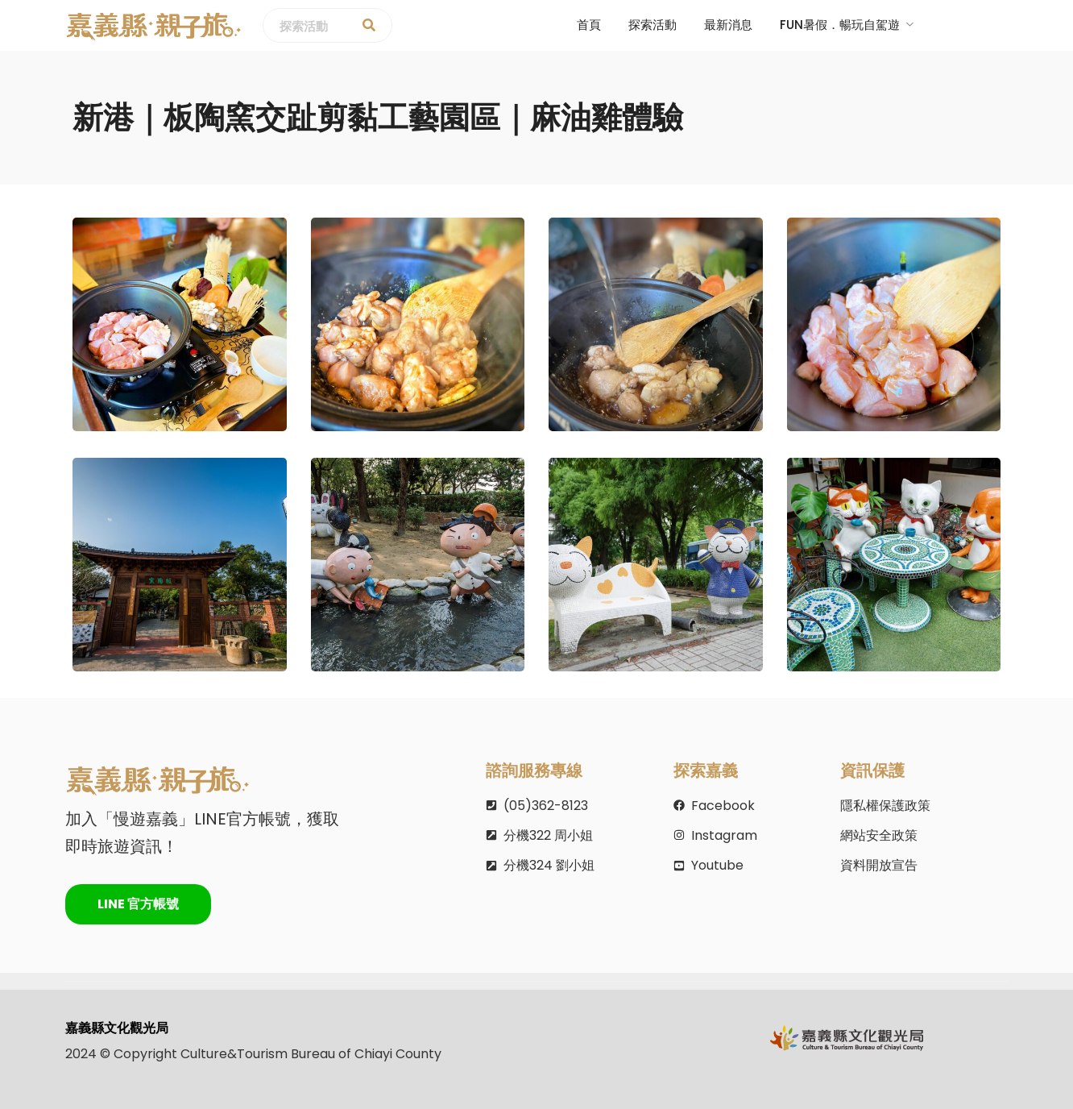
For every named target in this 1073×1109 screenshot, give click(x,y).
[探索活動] (369, 26)
